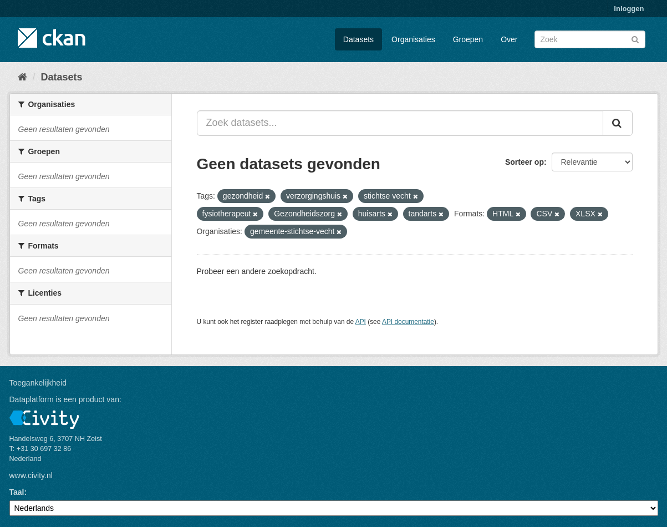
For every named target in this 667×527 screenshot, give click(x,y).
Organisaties (413, 39)
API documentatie (408, 322)
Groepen (468, 39)
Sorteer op (524, 162)
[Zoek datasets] (589, 39)
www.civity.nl (31, 475)
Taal (16, 492)
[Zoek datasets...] (400, 123)
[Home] (22, 77)
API (360, 322)
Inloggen (629, 8)
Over (509, 39)
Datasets (358, 39)
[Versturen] (635, 38)
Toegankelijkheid (38, 382)
